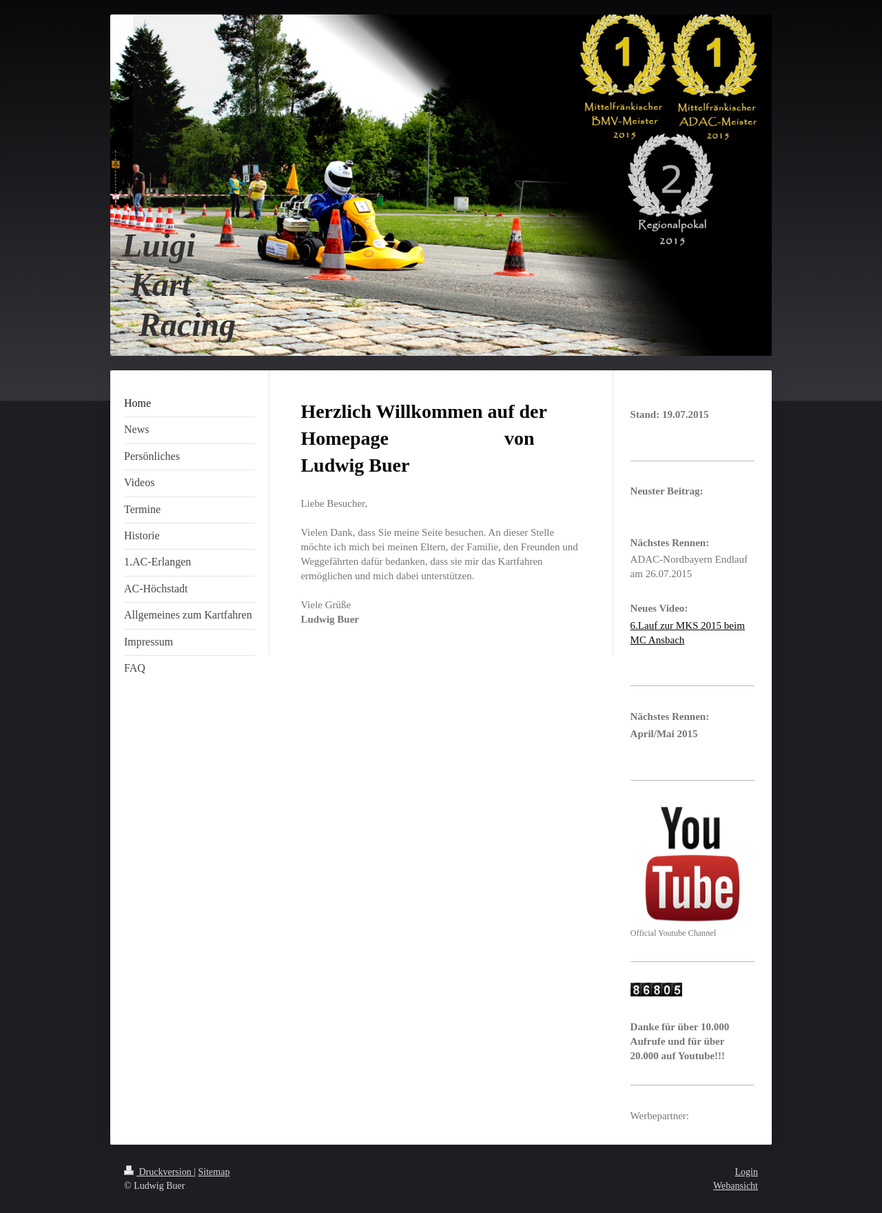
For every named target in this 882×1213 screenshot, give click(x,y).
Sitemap (214, 1172)
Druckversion (159, 1172)
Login (746, 1172)
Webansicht (735, 1186)
